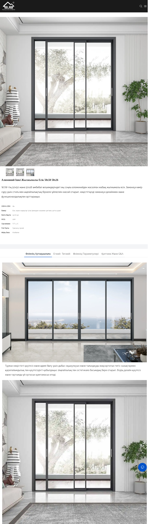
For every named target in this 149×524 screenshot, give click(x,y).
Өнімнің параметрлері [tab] (86, 253)
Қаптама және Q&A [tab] (112, 253)
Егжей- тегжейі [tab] (61, 253)
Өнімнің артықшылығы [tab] (38, 253)
